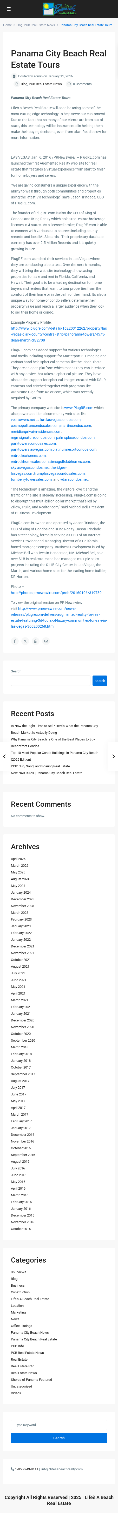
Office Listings (21, 1326)
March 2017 (19, 1114)
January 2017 (21, 1128)
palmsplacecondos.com (75, 437)
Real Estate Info (22, 1366)
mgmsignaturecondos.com (33, 437)
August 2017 (20, 1081)
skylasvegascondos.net (30, 467)
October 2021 (21, 960)
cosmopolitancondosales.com (35, 426)
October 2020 (21, 1034)
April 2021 (18, 993)
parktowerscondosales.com (33, 443)
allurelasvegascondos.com (59, 420)
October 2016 (21, 1148)
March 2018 (19, 1047)
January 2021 (21, 1013)
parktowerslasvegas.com (31, 449)
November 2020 (22, 1027)
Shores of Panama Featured (31, 1380)
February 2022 (21, 933)
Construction (20, 1292)
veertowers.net (23, 420)
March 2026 (19, 865)
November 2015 (22, 1222)
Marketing (18, 1312)
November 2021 (22, 953)
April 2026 (18, 859)
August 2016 (20, 1161)
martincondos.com (75, 426)
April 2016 (18, 1188)
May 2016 (18, 1182)
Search (16, 671)
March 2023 (19, 913)
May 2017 (18, 1101)
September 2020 (23, 1040)
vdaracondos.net (74, 479)
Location (17, 1306)
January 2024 (21, 892)
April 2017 (18, 1108)
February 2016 (21, 1202)
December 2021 (22, 946)
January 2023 (21, 926)
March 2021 (19, 1000)
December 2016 (22, 1135)
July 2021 (18, 973)
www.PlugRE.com (78, 408)
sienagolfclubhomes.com (69, 461)
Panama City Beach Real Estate (34, 1339)
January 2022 (21, 939)
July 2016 (18, 1168)
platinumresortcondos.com (74, 449)
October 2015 (21, 1229)
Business (18, 1285)
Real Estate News (24, 1373)
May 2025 (18, 872)
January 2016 (21, 1209)
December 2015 (22, 1215)
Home (7, 25)
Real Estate (19, 1359)
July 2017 (18, 1087)
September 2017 (23, 1074)
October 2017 (21, 1067)
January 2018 (21, 1061)
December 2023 (22, 899)
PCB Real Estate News (39, 25)
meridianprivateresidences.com (36, 431)
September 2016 (23, 1155)
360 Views (18, 1272)
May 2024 (18, 886)
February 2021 (21, 1007)
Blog (19, 25)
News (15, 1319)
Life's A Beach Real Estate (30, 1299)
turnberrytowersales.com (31, 479)
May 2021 (18, 987)
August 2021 (20, 966)
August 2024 (20, 879)
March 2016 (19, 1195)
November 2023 (22, 906)
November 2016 (22, 1141)
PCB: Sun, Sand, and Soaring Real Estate (40, 766)
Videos (16, 1393)
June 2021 (18, 980)
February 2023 (21, 919)
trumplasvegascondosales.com (59, 473)
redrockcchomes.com (28, 456)
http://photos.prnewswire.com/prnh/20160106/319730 (56, 593)
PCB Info (17, 1346)
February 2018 (21, 1054)
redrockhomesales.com (30, 461)
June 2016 (18, 1175)
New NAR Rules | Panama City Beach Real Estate (46, 773)
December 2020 (22, 1020)
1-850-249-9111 (26, 1469)
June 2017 (18, 1094)
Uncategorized (21, 1386)
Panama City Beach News (30, 1332)
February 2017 (21, 1121)
